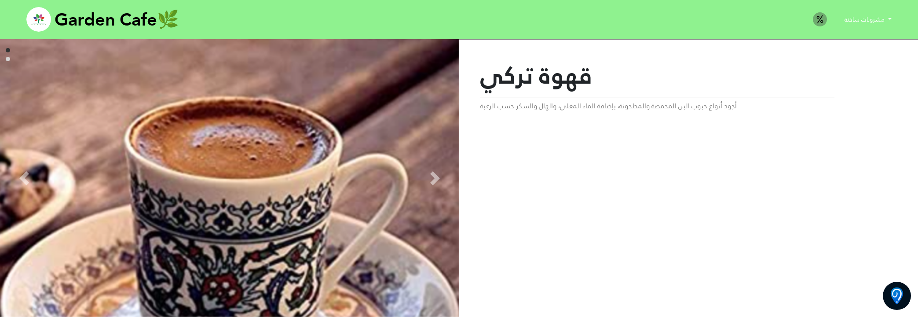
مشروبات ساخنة (865, 19)
